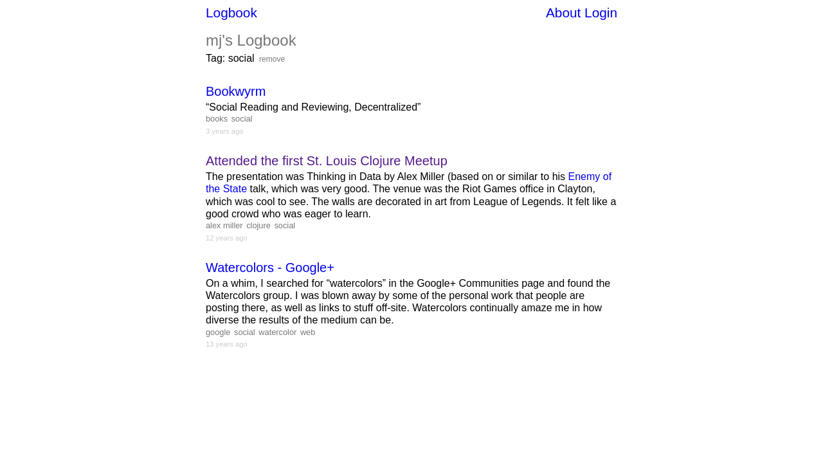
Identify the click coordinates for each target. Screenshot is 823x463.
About (563, 12)
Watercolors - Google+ (270, 267)
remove (272, 59)
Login (600, 12)
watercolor (277, 332)
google (218, 332)
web (307, 332)
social (242, 118)
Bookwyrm (236, 91)
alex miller (224, 225)
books (217, 118)
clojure (258, 225)
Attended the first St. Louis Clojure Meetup (327, 161)
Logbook (231, 12)
